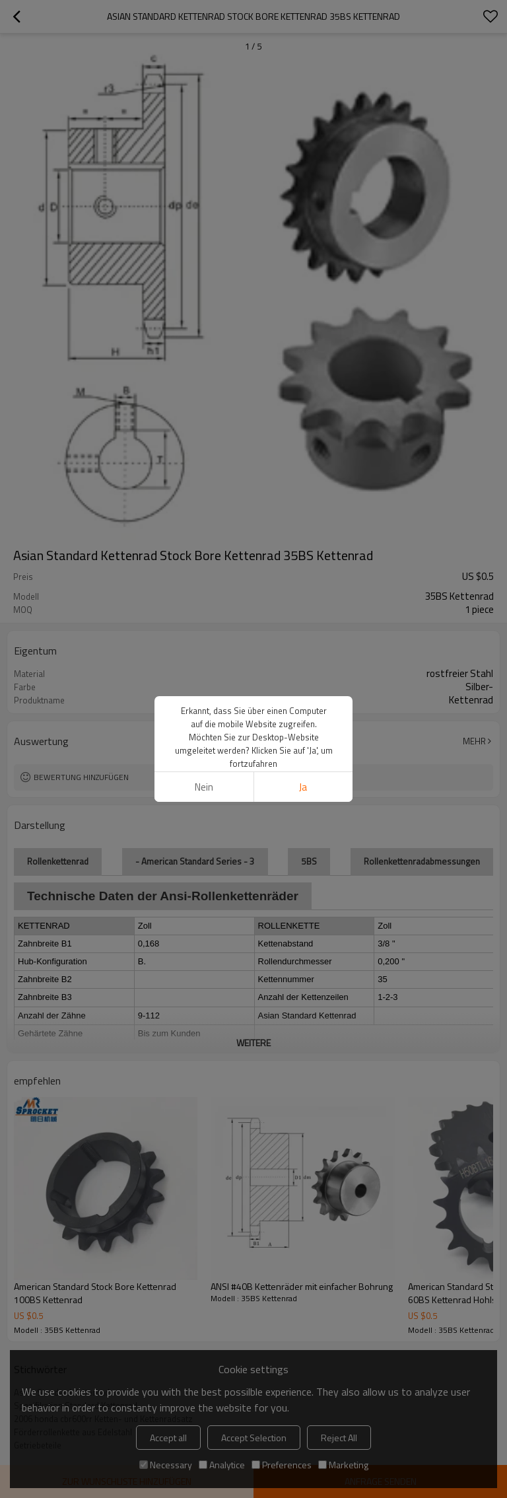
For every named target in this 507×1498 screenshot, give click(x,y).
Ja (303, 787)
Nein (204, 787)
